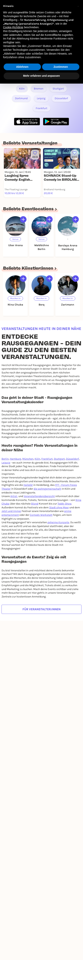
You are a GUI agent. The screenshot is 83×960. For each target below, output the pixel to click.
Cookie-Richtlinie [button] (13, 27)
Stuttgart (59, 458)
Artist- (14, 496)
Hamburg (15, 458)
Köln (37, 458)
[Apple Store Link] (27, 121)
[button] (78, 6)
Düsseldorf (72, 458)
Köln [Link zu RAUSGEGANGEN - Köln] (22, 88)
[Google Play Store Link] (56, 121)
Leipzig (6, 462)
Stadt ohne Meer (59, 507)
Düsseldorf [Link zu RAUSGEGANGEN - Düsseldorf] (61, 98)
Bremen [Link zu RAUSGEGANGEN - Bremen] (38, 88)
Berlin (5, 458)
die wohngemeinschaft (47, 488)
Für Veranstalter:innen (41, 609)
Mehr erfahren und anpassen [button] (41, 75)
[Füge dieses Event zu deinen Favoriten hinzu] (35, 155)
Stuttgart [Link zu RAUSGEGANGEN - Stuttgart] (58, 88)
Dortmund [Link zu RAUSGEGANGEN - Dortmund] (21, 98)
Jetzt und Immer (11, 511)
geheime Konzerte (58, 522)
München (27, 458)
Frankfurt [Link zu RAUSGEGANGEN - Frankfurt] (41, 108)
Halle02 (28, 485)
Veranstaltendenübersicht (39, 496)
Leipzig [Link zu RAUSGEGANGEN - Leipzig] (41, 98)
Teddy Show (64, 503)
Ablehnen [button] (22, 66)
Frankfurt (47, 458)
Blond (34, 503)
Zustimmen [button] (61, 66)
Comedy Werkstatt (41, 515)
